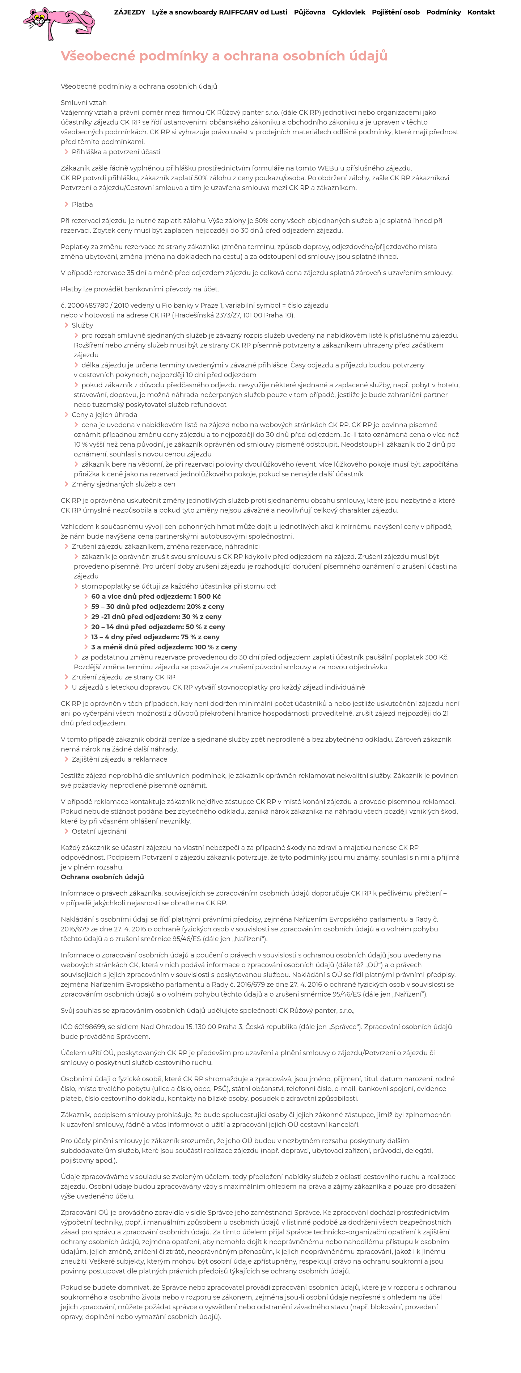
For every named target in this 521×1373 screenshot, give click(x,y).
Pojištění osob (396, 12)
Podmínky (444, 12)
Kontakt (481, 12)
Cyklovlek (348, 12)
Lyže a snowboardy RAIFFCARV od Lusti (220, 12)
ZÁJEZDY (129, 12)
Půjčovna (310, 12)
